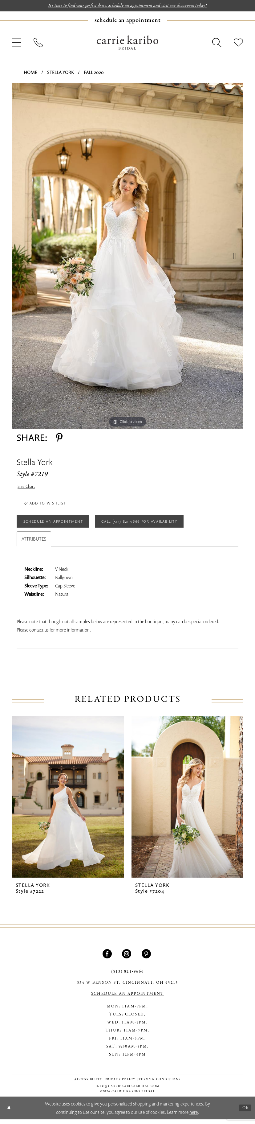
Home (30, 73)
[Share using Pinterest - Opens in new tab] (59, 438)
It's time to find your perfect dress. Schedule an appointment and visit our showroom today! (128, 5)
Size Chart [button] (27, 487)
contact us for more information (59, 635)
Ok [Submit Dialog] (244, 1112)
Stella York (60, 73)
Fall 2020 (94, 73)
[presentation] (68, 802)
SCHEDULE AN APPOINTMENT (127, 999)
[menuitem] (127, 20)
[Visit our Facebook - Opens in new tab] (108, 958)
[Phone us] (38, 43)
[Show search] (217, 43)
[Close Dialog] (9, 1112)
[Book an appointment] (128, 20)
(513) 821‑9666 (127, 976)
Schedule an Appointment (57, 525)
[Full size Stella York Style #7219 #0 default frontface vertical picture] (127, 257)
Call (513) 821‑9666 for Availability (154, 525)
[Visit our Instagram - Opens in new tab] (127, 958)
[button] (16, 43)
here (193, 1117)
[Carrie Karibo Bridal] (127, 43)
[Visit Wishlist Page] (238, 43)
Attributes (34, 544)
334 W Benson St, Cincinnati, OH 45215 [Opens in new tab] (127, 987)
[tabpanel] (127, 257)
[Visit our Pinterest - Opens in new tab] (147, 958)
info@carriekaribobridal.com (127, 1091)
